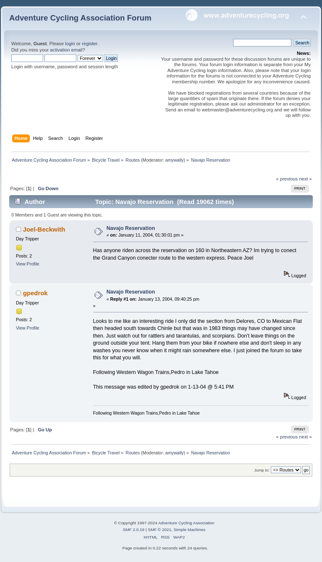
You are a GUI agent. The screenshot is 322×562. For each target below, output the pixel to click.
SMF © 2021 (159, 529)
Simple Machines (189, 529)
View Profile (27, 263)
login (70, 43)
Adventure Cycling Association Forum (80, 17)
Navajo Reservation (130, 228)
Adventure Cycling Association (186, 523)
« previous (287, 178)
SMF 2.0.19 (134, 529)
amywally (174, 159)
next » (305, 178)
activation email (66, 49)
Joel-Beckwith (44, 229)
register (89, 43)
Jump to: (262, 470)
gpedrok (35, 292)
